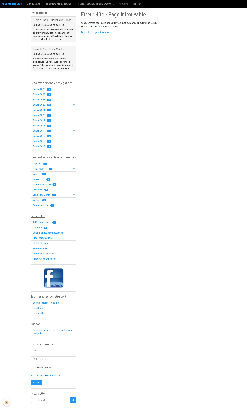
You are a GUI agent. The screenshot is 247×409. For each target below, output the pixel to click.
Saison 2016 (42, 136)
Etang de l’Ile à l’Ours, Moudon (48, 49)
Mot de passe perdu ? (54, 375)
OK (73, 400)
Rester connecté (41, 367)
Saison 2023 (42, 99)
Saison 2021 (42, 110)
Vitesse (39, 200)
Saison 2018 (42, 125)
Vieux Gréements (44, 195)
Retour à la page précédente (95, 32)
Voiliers (39, 174)
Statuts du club (40, 243)
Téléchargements (44, 222)
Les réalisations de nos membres (95, 4)
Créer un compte (38, 375)
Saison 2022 (42, 105)
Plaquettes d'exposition (44, 259)
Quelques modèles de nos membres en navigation (52, 332)
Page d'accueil (33, 4)
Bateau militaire (43, 205)
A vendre (40, 227)
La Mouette (38, 313)
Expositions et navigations (58, 4)
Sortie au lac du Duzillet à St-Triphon (52, 20)
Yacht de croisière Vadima (46, 303)
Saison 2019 (42, 120)
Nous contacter (40, 248)
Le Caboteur (39, 308)
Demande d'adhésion (43, 253)
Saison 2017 (42, 131)
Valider (36, 382)
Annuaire (123, 4)
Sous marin (41, 179)
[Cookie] (6, 402)
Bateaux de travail (44, 184)
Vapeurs (40, 163)
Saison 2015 (42, 141)
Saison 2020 (42, 115)
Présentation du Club (43, 238)
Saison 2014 (42, 146)
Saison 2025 (42, 89)
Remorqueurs (42, 169)
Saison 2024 (42, 94)
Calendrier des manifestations (48, 232)
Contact (137, 4)
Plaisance (40, 189)
